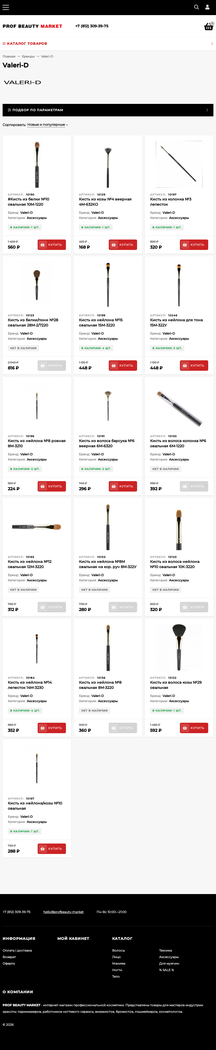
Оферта (9, 963)
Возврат (9, 957)
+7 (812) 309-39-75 (91, 26)
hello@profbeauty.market (63, 912)
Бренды (28, 56)
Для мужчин (169, 963)
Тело (116, 976)
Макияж (118, 963)
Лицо (116, 957)
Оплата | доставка (17, 950)
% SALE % (166, 970)
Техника (165, 950)
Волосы (118, 950)
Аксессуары (169, 957)
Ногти (117, 970)
